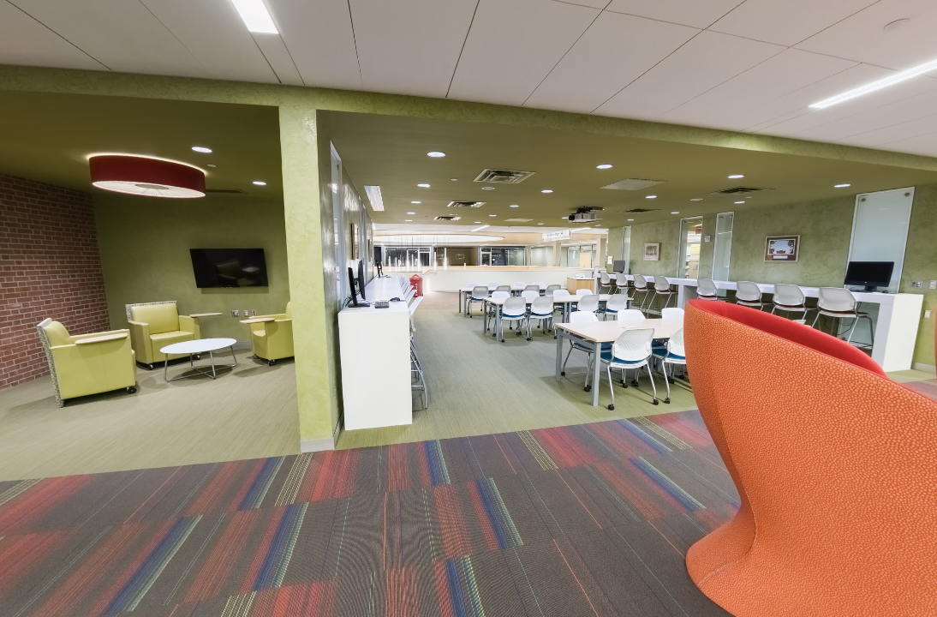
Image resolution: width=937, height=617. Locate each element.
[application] (468, 308)
